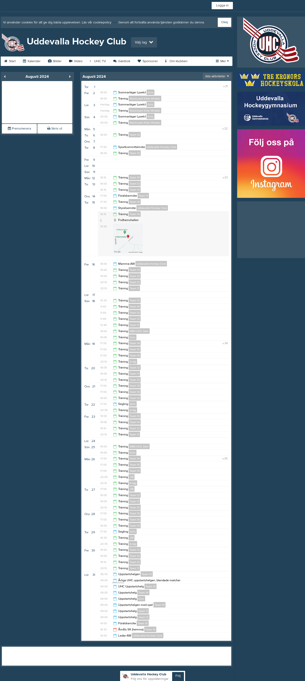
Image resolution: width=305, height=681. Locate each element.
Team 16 (135, 355)
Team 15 (135, 349)
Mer (222, 61)
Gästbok (121, 61)
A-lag (133, 362)
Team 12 (135, 135)
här (114, 22)
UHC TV (98, 61)
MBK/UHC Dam (139, 331)
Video (76, 61)
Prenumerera (19, 128)
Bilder (55, 61)
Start (10, 61)
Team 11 (143, 196)
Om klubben (176, 61)
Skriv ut (54, 128)
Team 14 (135, 202)
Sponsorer (148, 61)
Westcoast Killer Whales (145, 98)
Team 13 (135, 270)
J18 (132, 477)
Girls (150, 92)
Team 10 (135, 177)
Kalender (32, 61)
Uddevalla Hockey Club (161, 147)
